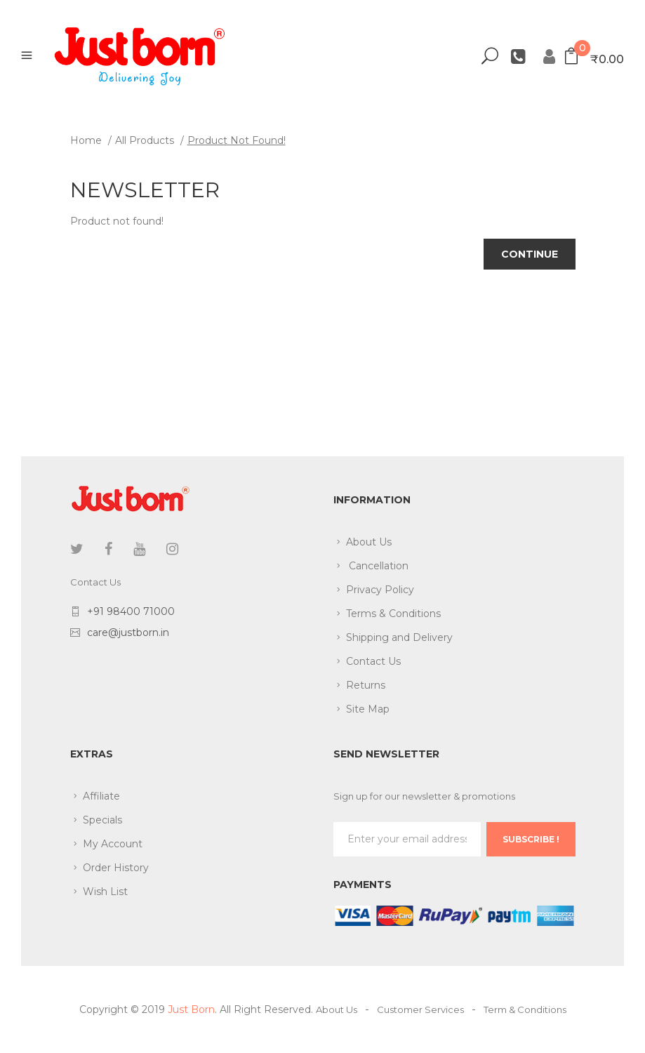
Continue (529, 254)
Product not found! (236, 140)
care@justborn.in (128, 632)
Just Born (191, 1009)
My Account (112, 843)
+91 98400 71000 (131, 611)
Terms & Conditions (393, 613)
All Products (144, 140)
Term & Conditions (525, 1009)
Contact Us (373, 661)
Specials (102, 820)
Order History (116, 867)
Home (86, 140)
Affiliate (101, 796)
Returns (365, 685)
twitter (77, 549)
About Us (369, 542)
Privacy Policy (380, 589)
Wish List (105, 891)
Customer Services (420, 1009)
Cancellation (377, 565)
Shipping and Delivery (399, 637)
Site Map (368, 709)
